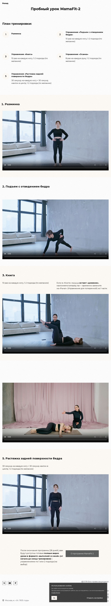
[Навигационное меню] (107, 3)
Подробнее (55, 592)
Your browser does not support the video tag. (55, 140)
